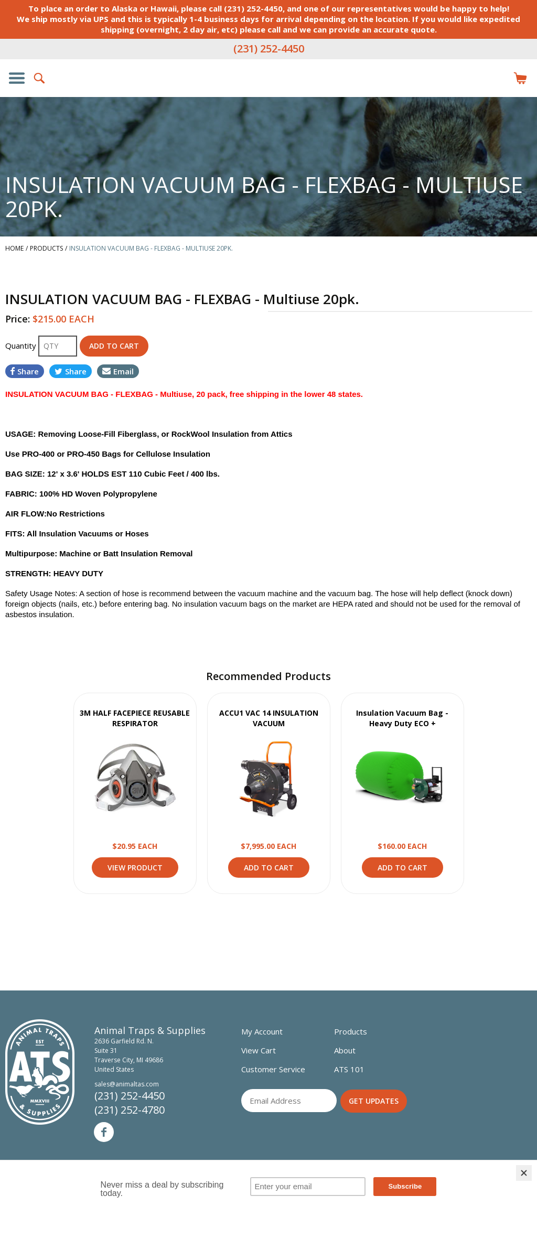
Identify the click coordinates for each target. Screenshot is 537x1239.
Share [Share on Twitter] (71, 371)
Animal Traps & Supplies (268, 99)
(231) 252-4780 (129, 1110)
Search (39, 78)
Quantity (21, 345)
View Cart (258, 1050)
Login (497, 78)
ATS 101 (349, 1069)
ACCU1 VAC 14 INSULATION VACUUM (268, 718)
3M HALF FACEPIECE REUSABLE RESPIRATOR (135, 718)
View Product (134, 779)
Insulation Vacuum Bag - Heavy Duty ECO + (402, 718)
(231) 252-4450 (268, 48)
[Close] (524, 1173)
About (345, 1050)
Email (118, 371)
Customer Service (273, 1069)
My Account (262, 1031)
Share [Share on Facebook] (24, 371)
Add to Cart (269, 867)
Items (520, 78)
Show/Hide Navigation (16, 78)
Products (350, 1031)
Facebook (104, 1132)
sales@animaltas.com (126, 1084)
